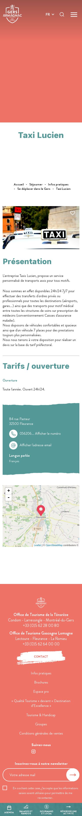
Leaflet (37, 545)
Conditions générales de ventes (41, 733)
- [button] (8, 497)
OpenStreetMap (54, 545)
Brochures (41, 682)
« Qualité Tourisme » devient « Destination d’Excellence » (41, 703)
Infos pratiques (41, 673)
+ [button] (8, 491)
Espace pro (41, 691)
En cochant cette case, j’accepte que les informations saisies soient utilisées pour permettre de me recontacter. (45, 793)
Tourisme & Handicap (41, 715)
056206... (40, 433)
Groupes (41, 724)
